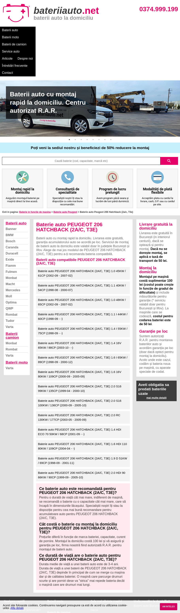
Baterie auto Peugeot (65, 169)
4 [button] (87, 97)
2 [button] (75, 97)
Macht (10, 241)
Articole (102, 30)
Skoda (94, 576)
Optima (11, 259)
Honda (94, 597)
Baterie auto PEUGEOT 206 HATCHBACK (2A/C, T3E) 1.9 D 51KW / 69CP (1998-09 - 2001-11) (82, 418)
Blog (7, 563)
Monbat (11, 235)
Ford (93, 571)
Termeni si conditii (15, 580)
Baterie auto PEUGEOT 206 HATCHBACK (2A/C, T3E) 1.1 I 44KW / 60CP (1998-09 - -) (82, 274)
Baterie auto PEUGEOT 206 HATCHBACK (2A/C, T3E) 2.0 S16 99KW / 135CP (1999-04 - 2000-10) (79, 346)
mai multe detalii (156, 355)
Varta (9, 284)
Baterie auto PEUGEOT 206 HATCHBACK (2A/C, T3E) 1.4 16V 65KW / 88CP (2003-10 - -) (79, 303)
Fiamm (11, 223)
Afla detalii (17, 608)
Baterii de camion (57, 30)
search (169, 118)
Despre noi (120, 30)
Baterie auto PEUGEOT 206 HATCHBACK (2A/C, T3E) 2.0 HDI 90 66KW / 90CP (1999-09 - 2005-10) (81, 432)
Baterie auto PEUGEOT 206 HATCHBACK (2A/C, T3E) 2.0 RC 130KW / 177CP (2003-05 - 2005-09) (79, 375)
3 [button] (81, 97)
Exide (10, 217)
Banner (11, 186)
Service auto (83, 30)
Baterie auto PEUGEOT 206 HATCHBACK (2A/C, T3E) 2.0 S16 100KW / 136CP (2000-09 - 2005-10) (79, 360)
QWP (9, 266)
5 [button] (93, 97)
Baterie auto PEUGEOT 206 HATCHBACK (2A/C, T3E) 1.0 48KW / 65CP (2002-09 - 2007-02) (82, 259)
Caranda (12, 204)
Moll (9, 253)
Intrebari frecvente (16, 576)
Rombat (12, 272)
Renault (95, 584)
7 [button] (105, 97)
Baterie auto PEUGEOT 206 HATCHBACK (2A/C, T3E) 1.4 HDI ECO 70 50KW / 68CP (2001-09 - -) (79, 389)
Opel (93, 593)
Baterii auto (10, 30)
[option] (90, 66)
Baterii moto (31, 30)
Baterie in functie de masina (35, 169)
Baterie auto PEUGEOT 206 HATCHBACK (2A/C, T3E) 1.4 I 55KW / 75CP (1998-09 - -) (82, 288)
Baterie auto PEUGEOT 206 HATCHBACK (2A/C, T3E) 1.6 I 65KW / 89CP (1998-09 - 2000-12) (82, 317)
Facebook (10, 584)
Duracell (12, 210)
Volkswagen (98, 580)
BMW (10, 192)
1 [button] (69, 97)
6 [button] (99, 97)
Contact (167, 30)
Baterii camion (12, 293)
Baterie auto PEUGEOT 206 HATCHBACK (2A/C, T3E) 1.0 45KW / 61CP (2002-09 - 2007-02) (82, 231)
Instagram (10, 589)
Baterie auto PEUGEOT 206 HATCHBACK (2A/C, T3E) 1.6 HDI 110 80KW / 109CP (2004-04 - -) (82, 403)
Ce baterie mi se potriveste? (22, 567)
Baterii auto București (148, 563)
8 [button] (111, 97)
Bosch (10, 198)
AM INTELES (168, 606)
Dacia (94, 567)
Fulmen (11, 229)
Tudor (10, 278)
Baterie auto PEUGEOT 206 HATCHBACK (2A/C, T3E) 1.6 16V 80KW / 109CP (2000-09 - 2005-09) (79, 331)
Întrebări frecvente (144, 30)
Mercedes (13, 247)
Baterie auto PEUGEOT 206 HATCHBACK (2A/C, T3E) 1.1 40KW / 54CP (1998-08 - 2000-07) (82, 245)
